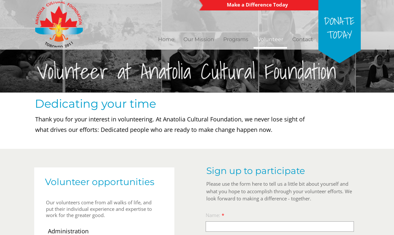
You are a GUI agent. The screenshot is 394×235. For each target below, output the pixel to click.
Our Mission (198, 39)
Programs (235, 39)
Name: (215, 215)
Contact (302, 39)
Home (166, 39)
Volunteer (270, 39)
